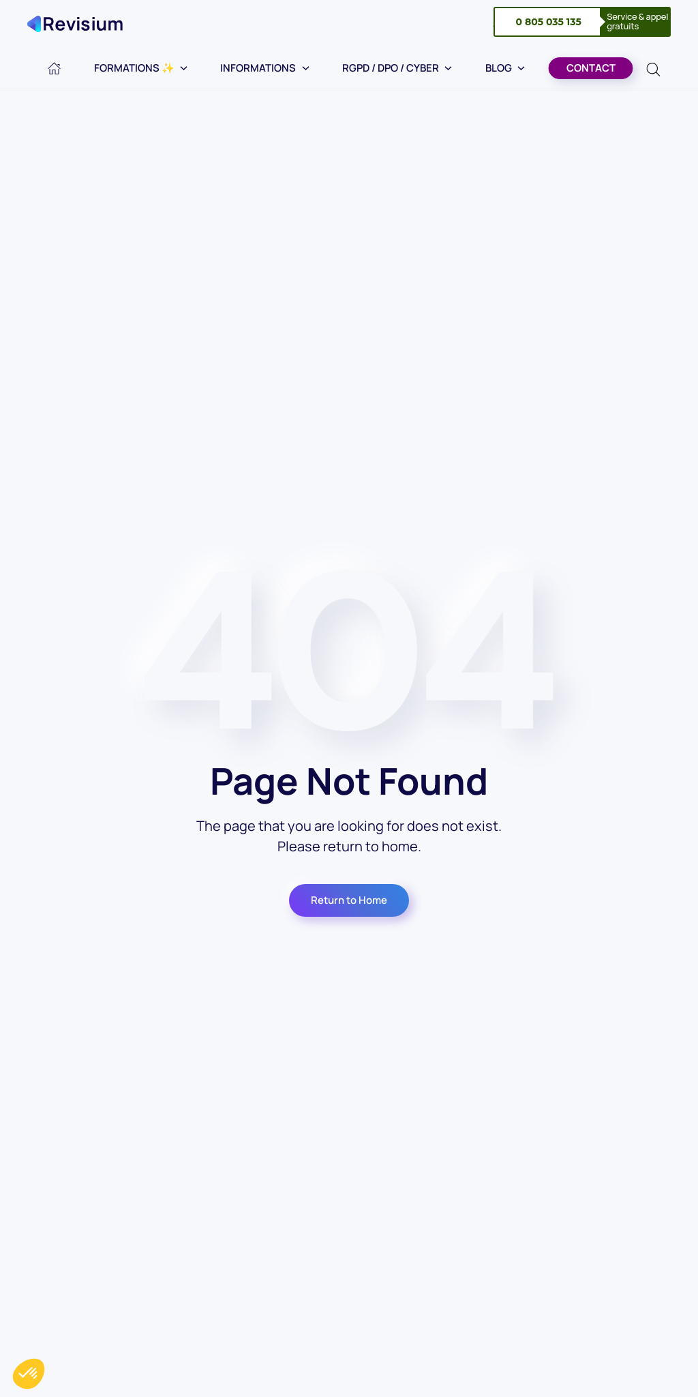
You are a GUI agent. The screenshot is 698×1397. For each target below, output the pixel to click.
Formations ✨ (141, 68)
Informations (264, 68)
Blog (505, 68)
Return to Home (349, 900)
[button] (28, 1373)
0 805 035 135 (548, 22)
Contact (591, 68)
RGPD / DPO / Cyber (397, 68)
